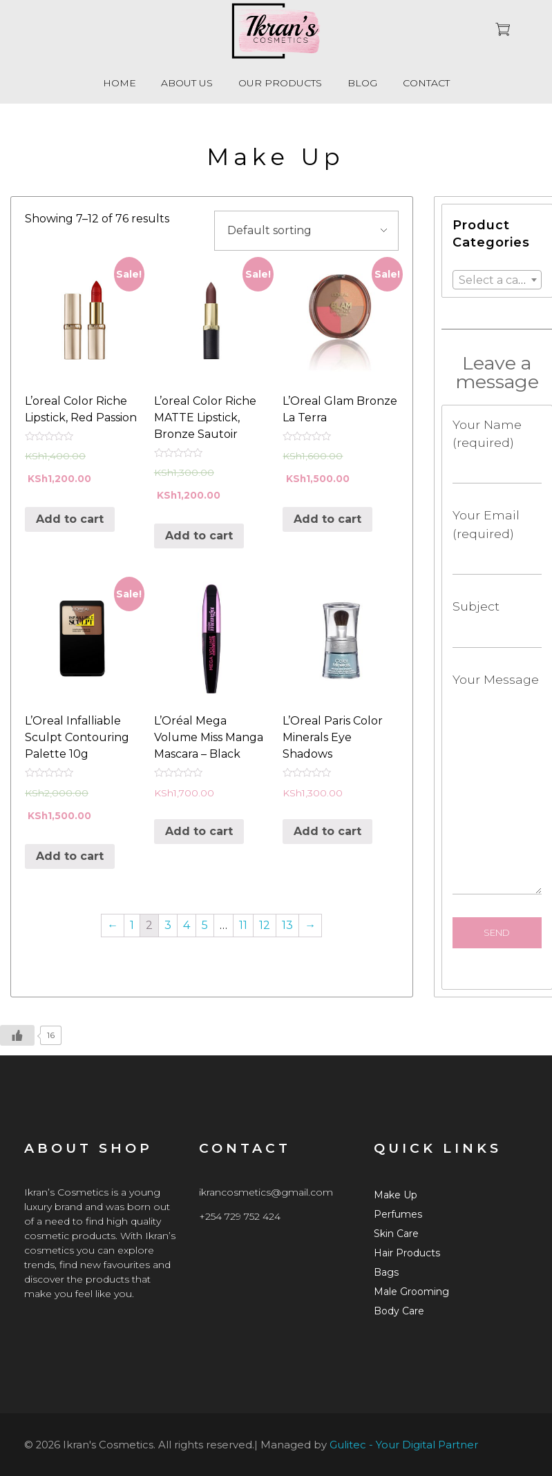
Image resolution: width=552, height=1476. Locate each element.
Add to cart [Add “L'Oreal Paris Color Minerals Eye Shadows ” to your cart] (327, 831)
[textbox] (497, 280)
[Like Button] (17, 1035)
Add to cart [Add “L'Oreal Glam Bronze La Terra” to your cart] (327, 519)
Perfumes (398, 1214)
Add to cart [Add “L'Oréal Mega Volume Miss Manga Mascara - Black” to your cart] (199, 831)
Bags (386, 1272)
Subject (497, 623)
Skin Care (396, 1233)
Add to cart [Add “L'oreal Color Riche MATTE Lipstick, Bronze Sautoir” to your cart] (199, 535)
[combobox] (497, 279)
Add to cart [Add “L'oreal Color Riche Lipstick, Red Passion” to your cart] (70, 519)
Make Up (395, 1195)
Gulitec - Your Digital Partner (404, 1445)
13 (287, 925)
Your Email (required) (497, 541)
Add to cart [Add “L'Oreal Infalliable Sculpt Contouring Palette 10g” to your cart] (70, 856)
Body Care (399, 1311)
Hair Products (407, 1253)
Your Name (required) (497, 450)
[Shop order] (306, 231)
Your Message (497, 783)
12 (264, 925)
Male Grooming (411, 1291)
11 (243, 925)
